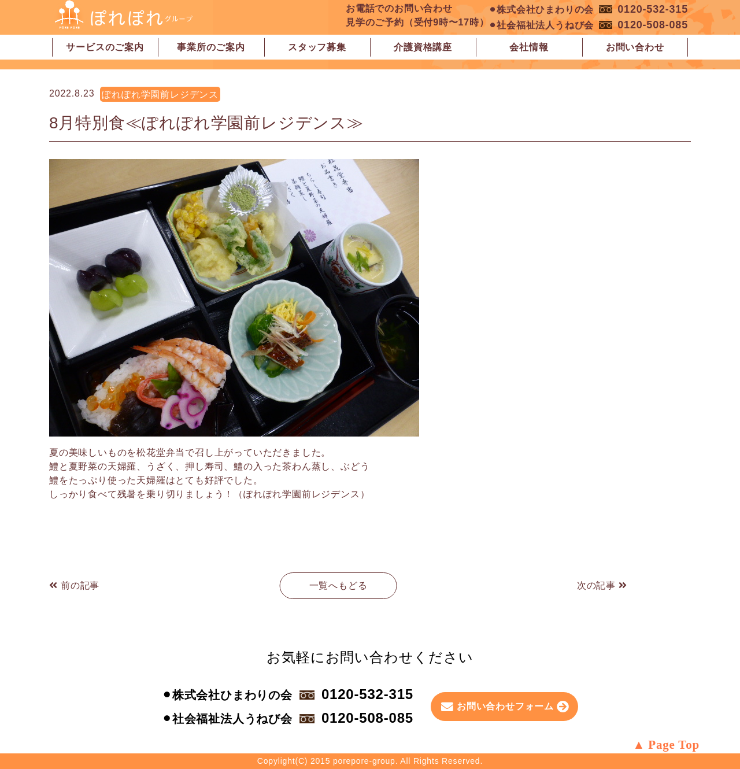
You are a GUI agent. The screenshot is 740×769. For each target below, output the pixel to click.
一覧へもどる (338, 585)
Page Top (674, 745)
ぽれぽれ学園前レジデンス (160, 94)
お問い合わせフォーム (505, 706)
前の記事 (74, 585)
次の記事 (602, 585)
